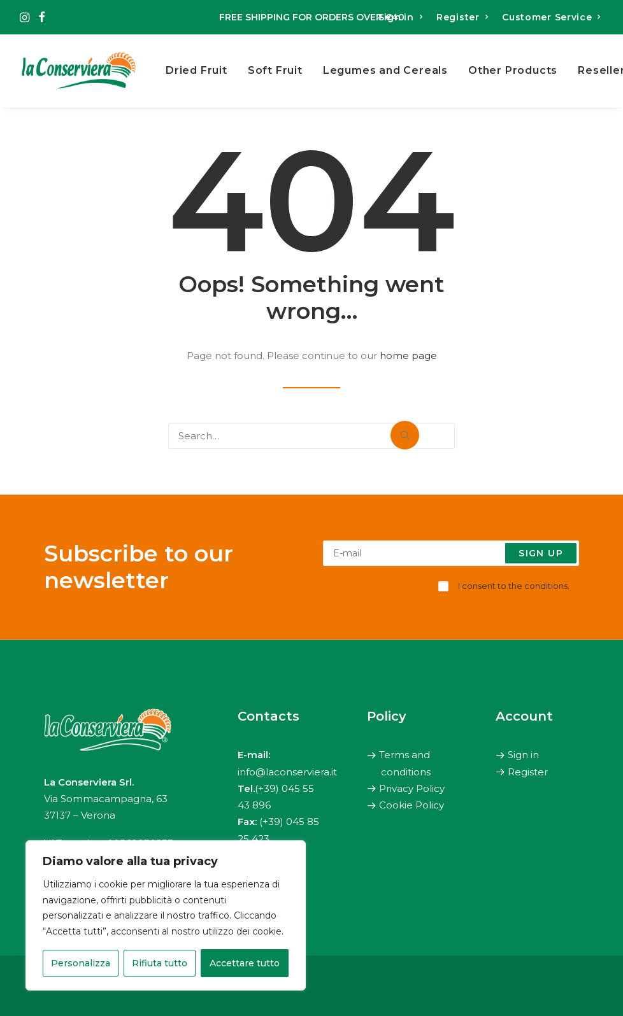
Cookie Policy (411, 806)
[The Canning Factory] (78, 71)
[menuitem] (401, 17)
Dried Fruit (196, 70)
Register (462, 17)
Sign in (400, 17)
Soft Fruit (275, 70)
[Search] (311, 436)
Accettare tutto (245, 963)
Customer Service (551, 17)
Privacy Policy (412, 788)
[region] (165, 915)
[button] (24, 17)
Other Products (512, 70)
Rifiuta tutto (159, 963)
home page (408, 355)
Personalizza (80, 963)
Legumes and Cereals (385, 70)
